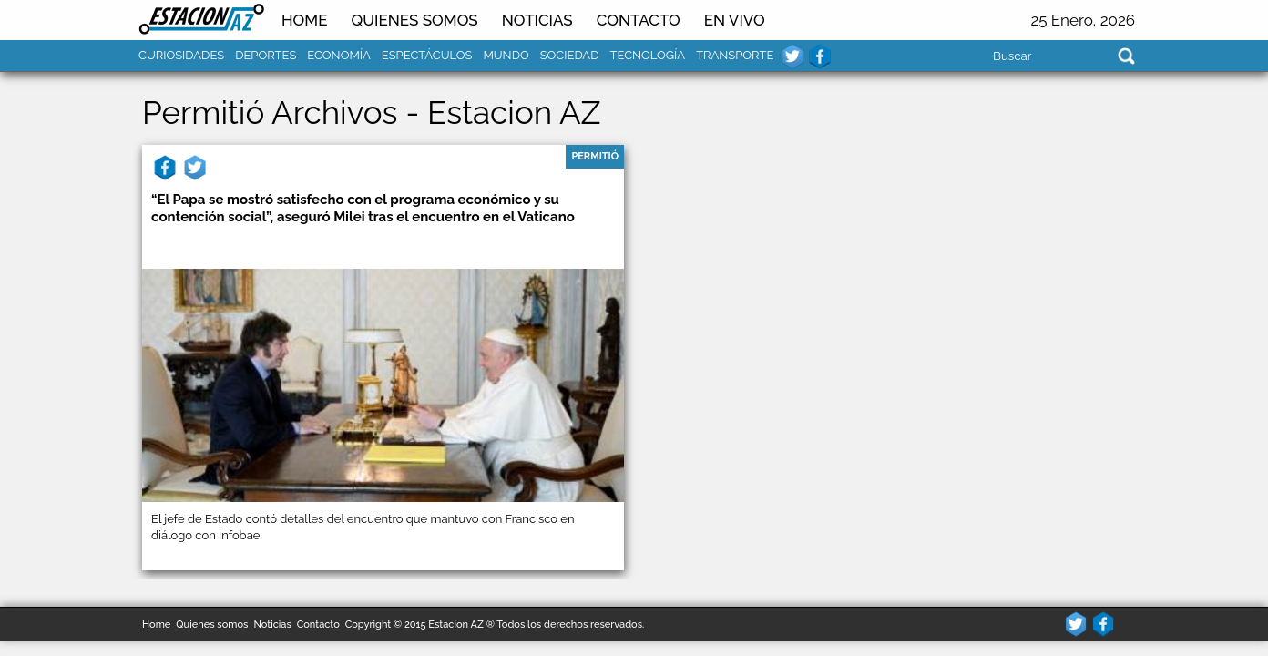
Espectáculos (427, 55)
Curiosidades (181, 55)
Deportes (265, 55)
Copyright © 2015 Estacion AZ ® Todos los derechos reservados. (495, 624)
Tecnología (647, 55)
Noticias (272, 624)
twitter (792, 56)
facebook (819, 56)
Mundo (505, 55)
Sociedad (569, 55)
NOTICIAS (537, 20)
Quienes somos (414, 20)
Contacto (638, 20)
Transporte (734, 55)
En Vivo (734, 20)
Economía (339, 55)
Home (304, 20)
